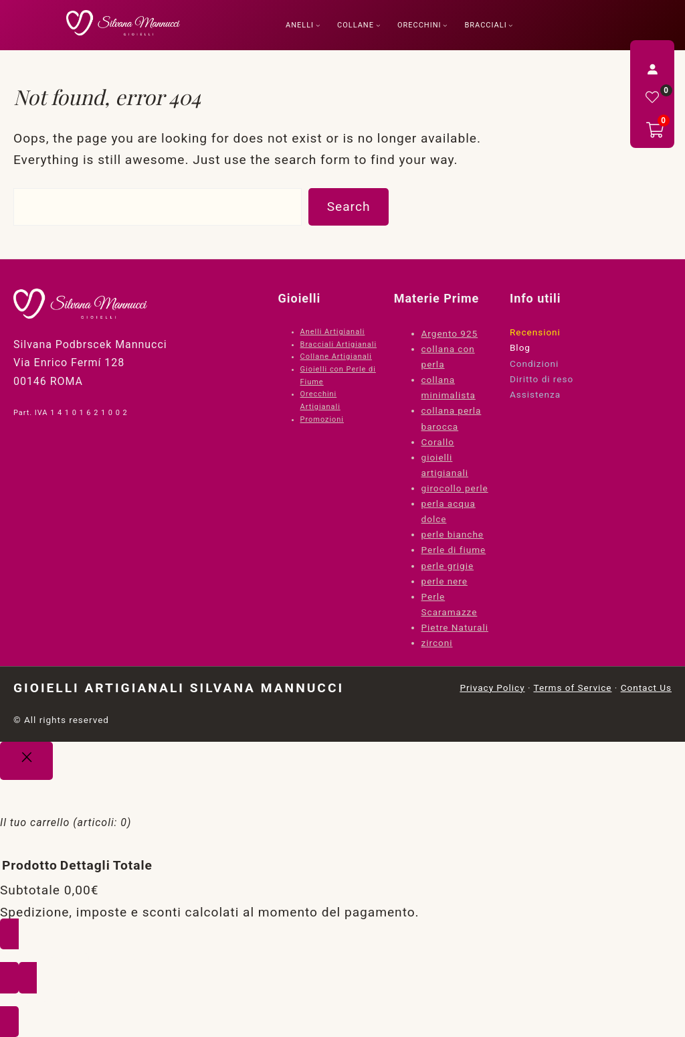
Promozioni (322, 419)
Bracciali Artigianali (338, 344)
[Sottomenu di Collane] (378, 25)
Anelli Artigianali (332, 331)
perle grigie (447, 565)
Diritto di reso (541, 379)
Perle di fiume (453, 549)
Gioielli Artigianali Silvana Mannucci (178, 688)
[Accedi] (652, 69)
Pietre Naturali (454, 627)
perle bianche (452, 534)
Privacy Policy (492, 687)
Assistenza (535, 394)
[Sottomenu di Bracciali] (510, 25)
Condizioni (534, 363)
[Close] (26, 761)
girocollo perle (454, 488)
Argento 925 (449, 333)
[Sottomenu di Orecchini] (445, 25)
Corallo (437, 441)
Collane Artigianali (336, 356)
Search (349, 206)
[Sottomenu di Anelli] (318, 25)
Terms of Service (572, 687)
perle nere (444, 581)
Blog (520, 347)
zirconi (437, 642)
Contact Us (646, 687)
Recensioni (535, 332)
